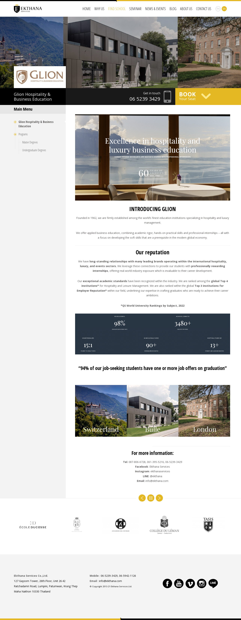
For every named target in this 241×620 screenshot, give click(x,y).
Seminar (135, 8)
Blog (172, 8)
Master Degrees (30, 142)
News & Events (155, 8)
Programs (23, 134)
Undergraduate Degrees (34, 150)
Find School (116, 8)
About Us (186, 8)
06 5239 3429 (145, 98)
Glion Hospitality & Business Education (36, 124)
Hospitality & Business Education (33, 96)
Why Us (99, 8)
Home (86, 8)
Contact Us (203, 8)
